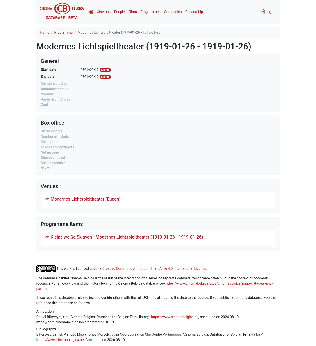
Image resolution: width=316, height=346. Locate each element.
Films (132, 12)
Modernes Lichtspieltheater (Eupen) (83, 199)
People (119, 12)
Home (44, 32)
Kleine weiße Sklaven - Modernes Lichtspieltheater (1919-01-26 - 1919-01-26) (124, 237)
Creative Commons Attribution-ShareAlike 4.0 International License (154, 268)
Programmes (150, 12)
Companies (173, 12)
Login (267, 11)
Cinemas (104, 12)
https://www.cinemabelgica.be (174, 317)
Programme (63, 32)
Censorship (194, 12)
